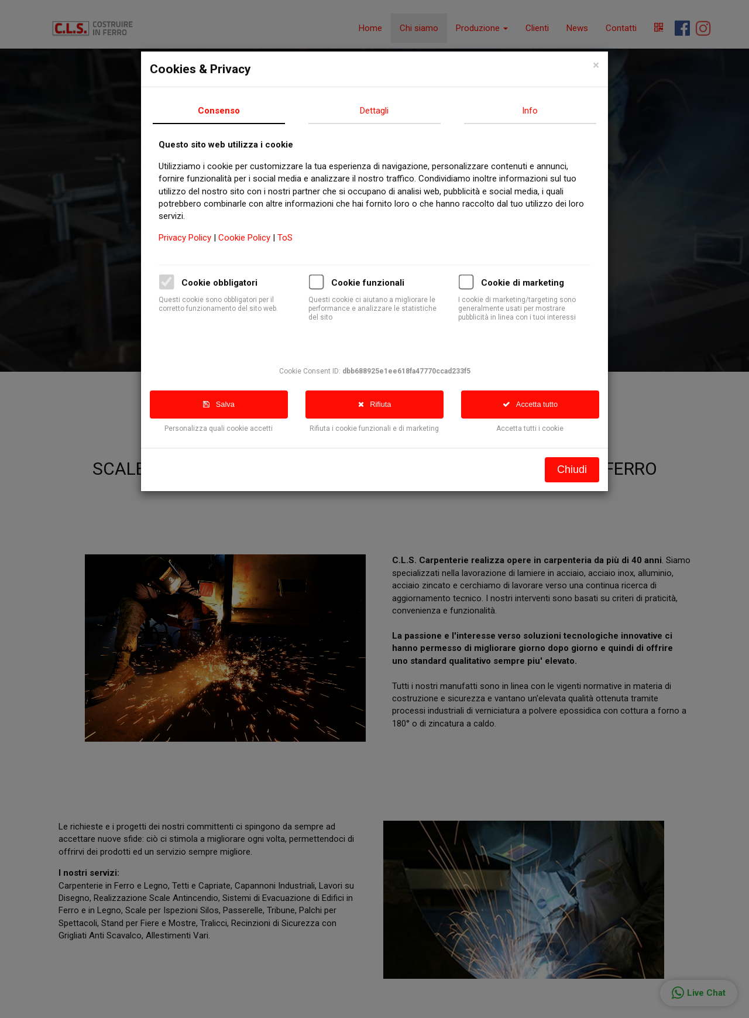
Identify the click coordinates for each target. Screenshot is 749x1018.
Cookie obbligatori (227, 282)
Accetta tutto (537, 404)
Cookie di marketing (530, 282)
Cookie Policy (253, 237)
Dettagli (382, 110)
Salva (226, 404)
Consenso (226, 110)
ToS (292, 237)
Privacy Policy (193, 237)
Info (538, 110)
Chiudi (580, 469)
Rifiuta (382, 404)
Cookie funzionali (375, 282)
